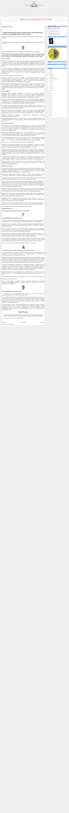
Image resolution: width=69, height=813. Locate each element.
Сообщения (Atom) (11, 324)
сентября (51, 77)
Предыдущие (42, 322)
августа (51, 80)
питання (10, 199)
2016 (50, 95)
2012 (50, 101)
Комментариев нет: (15, 318)
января (51, 88)
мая (50, 83)
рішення (25, 87)
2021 (50, 71)
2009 (50, 106)
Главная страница (23, 322)
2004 (50, 114)
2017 (50, 93)
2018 (50, 92)
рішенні (4, 126)
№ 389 (20, 62)
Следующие (4, 322)
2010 (50, 104)
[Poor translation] (35, 6)
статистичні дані (8, 139)
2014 (50, 98)
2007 (50, 109)
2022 (50, 69)
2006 (50, 111)
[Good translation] (32, 6)
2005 (50, 112)
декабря (51, 74)
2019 (50, 90)
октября (51, 75)
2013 (50, 100)
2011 (50, 103)
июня (51, 82)
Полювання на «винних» (7, 26)
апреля (51, 85)
